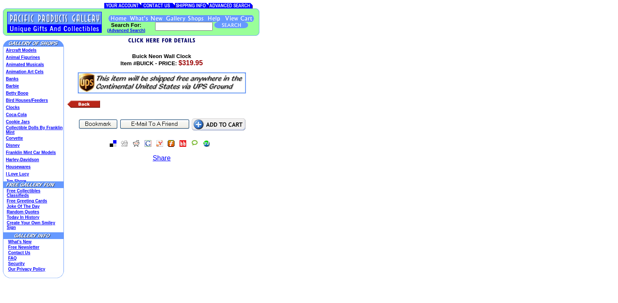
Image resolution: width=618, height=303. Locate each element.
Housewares (18, 167)
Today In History (23, 217)
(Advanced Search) (126, 30)
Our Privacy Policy (26, 269)
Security (16, 263)
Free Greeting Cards (27, 201)
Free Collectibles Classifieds (23, 193)
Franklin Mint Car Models (31, 152)
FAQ (12, 258)
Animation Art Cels (25, 71)
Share (162, 158)
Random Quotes (23, 212)
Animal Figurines (23, 57)
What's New (20, 241)
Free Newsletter (23, 247)
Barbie (12, 86)
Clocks (13, 107)
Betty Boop (17, 93)
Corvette (14, 138)
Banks (12, 79)
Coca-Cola (16, 114)
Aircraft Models (21, 50)
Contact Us (19, 252)
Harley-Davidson (22, 159)
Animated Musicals (25, 64)
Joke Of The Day (23, 206)
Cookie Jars (18, 122)
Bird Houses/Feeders (27, 100)
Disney (13, 145)
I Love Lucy (17, 174)
